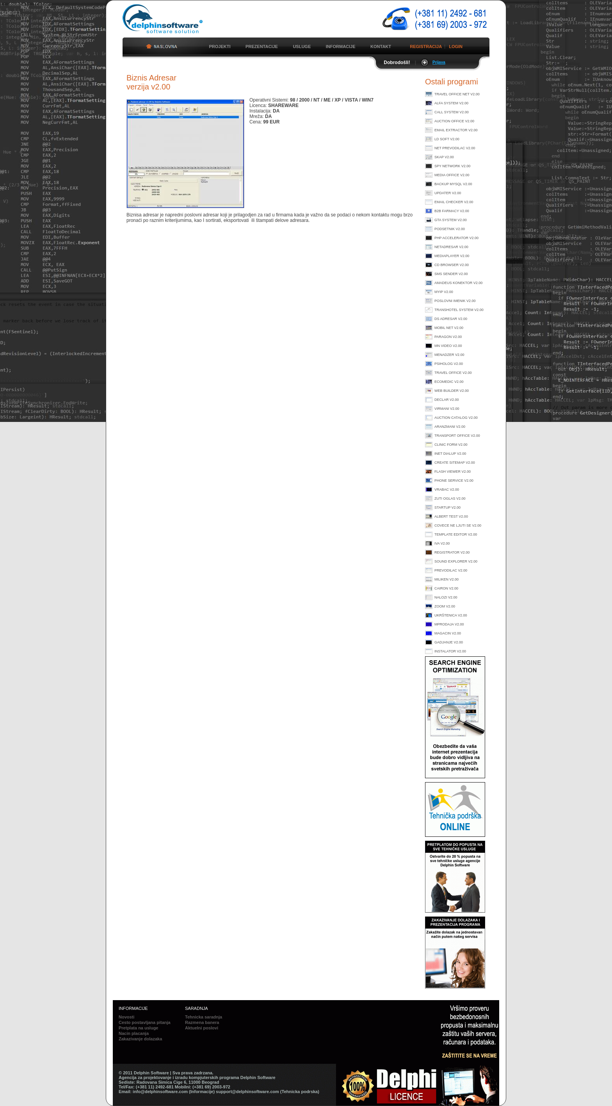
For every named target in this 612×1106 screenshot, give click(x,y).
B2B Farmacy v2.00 (451, 211)
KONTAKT (380, 46)
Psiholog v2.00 (448, 364)
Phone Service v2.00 (453, 480)
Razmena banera (202, 1022)
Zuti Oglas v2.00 (450, 498)
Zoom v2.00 (444, 606)
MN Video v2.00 (448, 346)
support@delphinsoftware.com (247, 1091)
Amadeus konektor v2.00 (458, 283)
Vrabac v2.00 (446, 489)
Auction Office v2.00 (454, 121)
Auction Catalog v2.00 (456, 418)
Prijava (438, 62)
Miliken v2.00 (446, 579)
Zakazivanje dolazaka (140, 1038)
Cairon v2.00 (446, 588)
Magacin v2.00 (447, 633)
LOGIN (456, 46)
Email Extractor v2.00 (456, 130)
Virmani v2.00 (446, 409)
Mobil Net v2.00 (448, 328)
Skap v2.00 (444, 157)
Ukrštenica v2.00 (450, 615)
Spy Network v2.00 (452, 166)
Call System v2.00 (451, 112)
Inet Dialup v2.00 (450, 454)
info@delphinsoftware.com (160, 1091)
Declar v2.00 (446, 400)
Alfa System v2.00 (451, 103)
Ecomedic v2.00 (449, 382)
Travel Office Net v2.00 (457, 94)
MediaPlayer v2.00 (451, 256)
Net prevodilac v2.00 (454, 148)
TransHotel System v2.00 (459, 310)
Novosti (126, 1017)
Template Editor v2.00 (455, 534)
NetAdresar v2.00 (451, 247)
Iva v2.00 (442, 543)
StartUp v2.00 (447, 507)
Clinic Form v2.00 (451, 445)
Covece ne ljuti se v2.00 (457, 525)
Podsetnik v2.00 (449, 229)
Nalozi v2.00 (445, 597)
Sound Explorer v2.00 (455, 561)
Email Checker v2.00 (453, 202)
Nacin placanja (134, 1033)
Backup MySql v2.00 (453, 184)
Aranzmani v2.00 (449, 427)
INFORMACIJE (341, 46)
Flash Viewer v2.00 (452, 471)
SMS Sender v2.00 (451, 274)
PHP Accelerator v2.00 (456, 238)
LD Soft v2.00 (446, 139)
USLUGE (302, 46)
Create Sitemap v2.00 (454, 463)
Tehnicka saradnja (203, 1017)
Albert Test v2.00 (451, 516)
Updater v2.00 (447, 193)
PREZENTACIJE (262, 46)
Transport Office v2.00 (457, 436)
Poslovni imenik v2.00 (455, 301)
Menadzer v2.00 (449, 355)
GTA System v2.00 (450, 220)
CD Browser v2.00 (451, 265)
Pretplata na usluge (138, 1028)
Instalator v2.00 (450, 651)
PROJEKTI (219, 46)
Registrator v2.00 (452, 552)
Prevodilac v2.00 (450, 570)
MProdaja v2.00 (449, 624)
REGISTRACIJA (426, 46)
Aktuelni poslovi (201, 1028)
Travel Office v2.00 (453, 373)
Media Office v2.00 (452, 175)
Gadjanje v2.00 (448, 642)
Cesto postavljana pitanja (145, 1022)
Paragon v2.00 (448, 337)
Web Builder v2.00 (451, 391)
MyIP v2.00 (443, 292)
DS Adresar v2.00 (450, 319)
